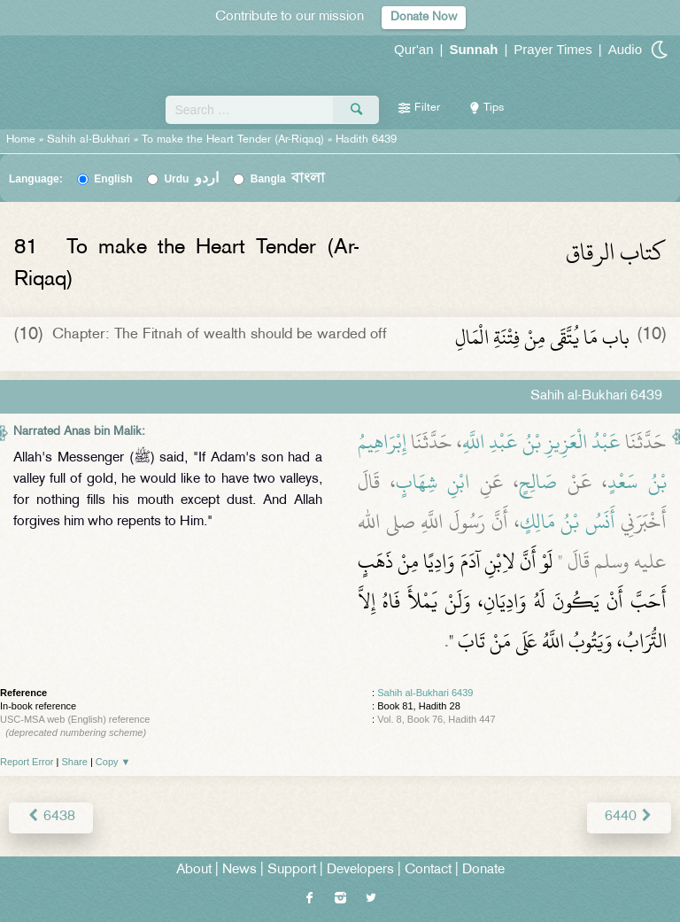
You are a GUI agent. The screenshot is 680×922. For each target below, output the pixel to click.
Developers (360, 870)
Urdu (191, 179)
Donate (483, 870)
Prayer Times (552, 49)
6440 (629, 817)
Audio (625, 49)
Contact (428, 870)
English (113, 179)
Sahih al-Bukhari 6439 (425, 692)
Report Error (27, 761)
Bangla (288, 179)
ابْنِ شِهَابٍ (433, 481)
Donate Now (423, 17)
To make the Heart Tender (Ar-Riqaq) (233, 140)
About (194, 870)
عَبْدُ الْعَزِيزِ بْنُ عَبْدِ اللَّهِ (541, 442)
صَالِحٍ (538, 481)
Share (75, 761)
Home (20, 140)
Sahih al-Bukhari (88, 140)
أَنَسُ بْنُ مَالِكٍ (567, 521)
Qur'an (414, 49)
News (239, 870)
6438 (51, 817)
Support (291, 870)
